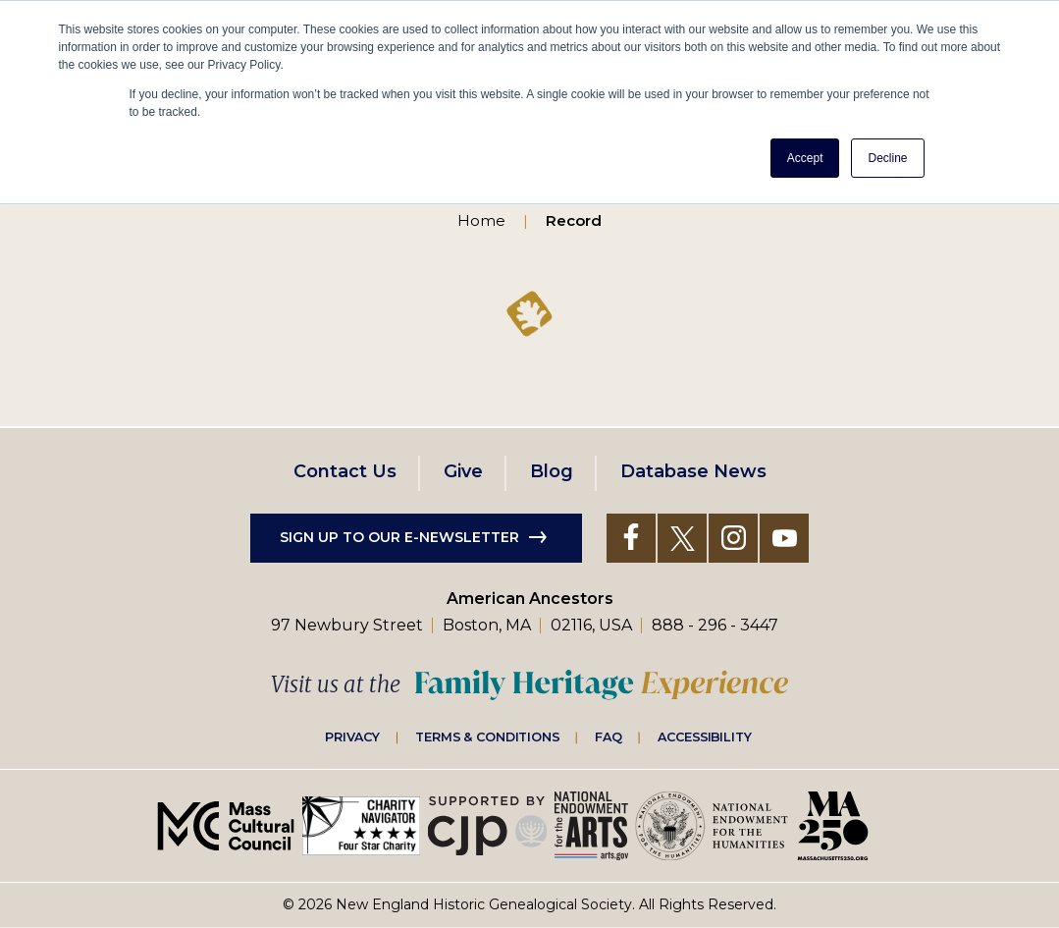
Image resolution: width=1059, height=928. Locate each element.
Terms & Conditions (487, 736)
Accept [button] (805, 158)
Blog (551, 471)
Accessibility (705, 736)
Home (481, 220)
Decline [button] (887, 158)
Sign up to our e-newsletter (399, 537)
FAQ (608, 736)
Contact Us (345, 471)
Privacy (352, 736)
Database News (693, 471)
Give (463, 471)
